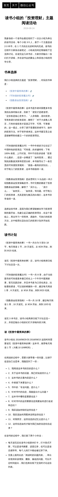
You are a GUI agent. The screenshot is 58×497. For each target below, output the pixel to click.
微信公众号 (27, 5)
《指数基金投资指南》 (19, 100)
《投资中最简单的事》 (19, 91)
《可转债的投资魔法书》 (20, 95)
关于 (14, 5)
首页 (6, 5)
